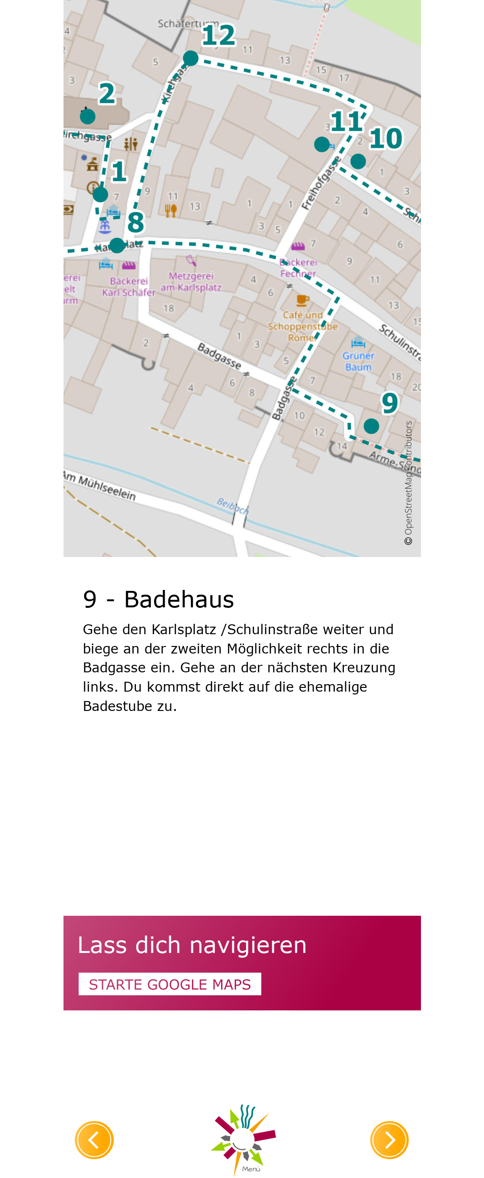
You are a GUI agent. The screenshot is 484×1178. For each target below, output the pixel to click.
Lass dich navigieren (192, 944)
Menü (251, 1169)
